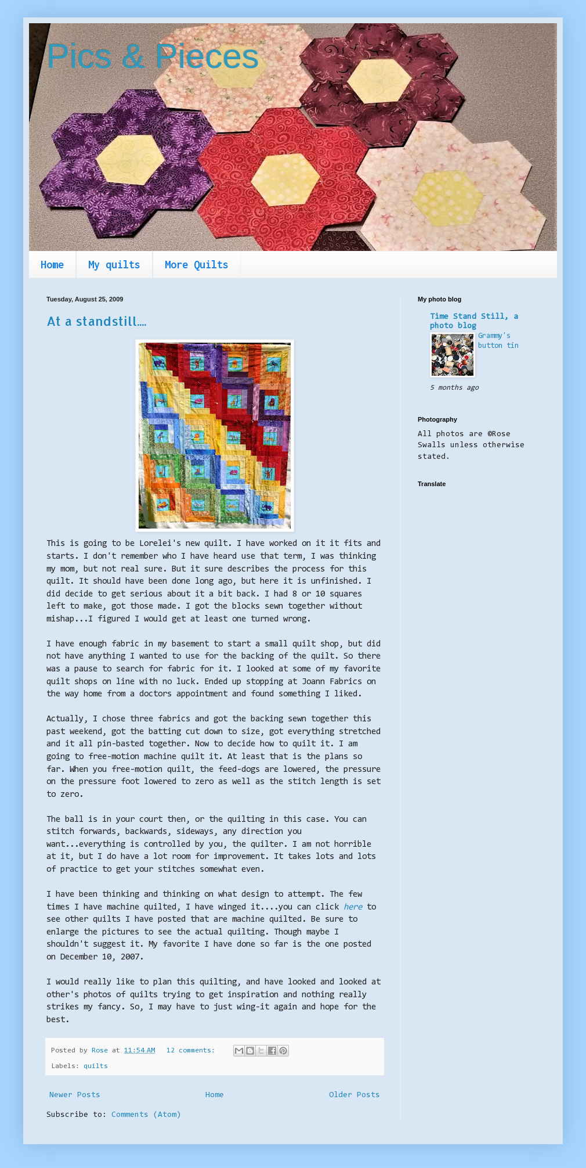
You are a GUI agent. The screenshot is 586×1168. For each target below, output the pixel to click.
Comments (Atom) (146, 1115)
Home (52, 264)
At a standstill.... (96, 320)
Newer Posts (74, 1095)
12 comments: (193, 1050)
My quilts (114, 264)
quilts (96, 1066)
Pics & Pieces (152, 56)
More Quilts (197, 264)
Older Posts (354, 1095)
